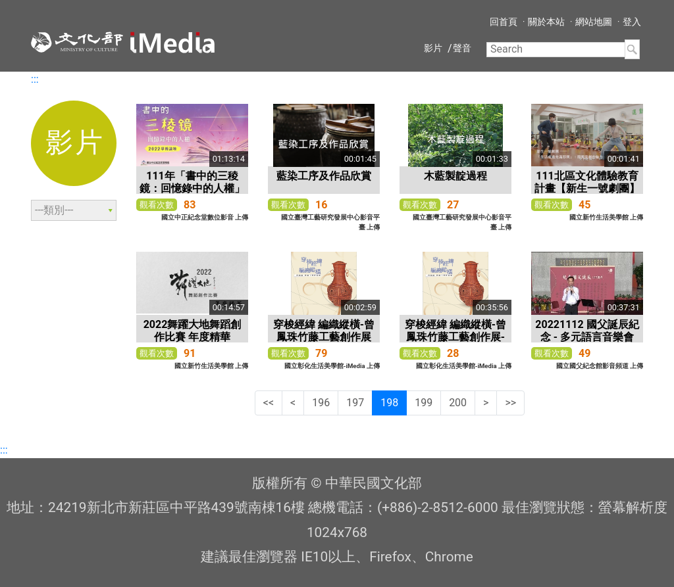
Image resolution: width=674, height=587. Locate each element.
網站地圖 (593, 21)
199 (423, 402)
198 (389, 402)
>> (510, 402)
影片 (433, 48)
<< (268, 402)
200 (458, 402)
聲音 (462, 48)
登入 (632, 21)
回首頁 (503, 21)
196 (321, 402)
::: (35, 79)
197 (355, 402)
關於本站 (546, 21)
